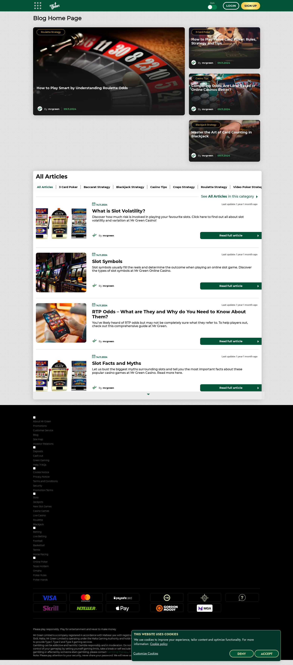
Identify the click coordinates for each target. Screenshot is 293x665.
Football (37, 540)
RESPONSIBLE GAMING (49, 447)
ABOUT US (42, 417)
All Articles (51, 177)
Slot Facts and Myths (116, 363)
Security (37, 485)
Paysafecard (122, 599)
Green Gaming (41, 460)
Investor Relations (43, 443)
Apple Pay (122, 609)
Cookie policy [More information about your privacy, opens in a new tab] (158, 644)
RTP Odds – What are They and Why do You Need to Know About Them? (169, 314)
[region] (206, 645)
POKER (40, 558)
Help (242, 599)
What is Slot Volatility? (118, 211)
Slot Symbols (107, 261)
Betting (37, 531)
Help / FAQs (39, 464)
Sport (39, 528)
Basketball (39, 545)
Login (231, 5)
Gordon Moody (167, 609)
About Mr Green (42, 421)
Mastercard (86, 599)
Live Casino (39, 515)
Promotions (40, 425)
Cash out (38, 455)
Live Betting (40, 536)
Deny (242, 654)
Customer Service (43, 430)
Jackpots (38, 502)
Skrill (49, 609)
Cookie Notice (41, 472)
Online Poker (40, 561)
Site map (38, 439)
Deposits (38, 451)
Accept (266, 654)
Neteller (86, 609)
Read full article (230, 235)
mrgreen (53, 109)
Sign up (250, 5)
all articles (45, 187)
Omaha (37, 570)
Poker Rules (40, 575)
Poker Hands (40, 579)
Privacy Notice (41, 476)
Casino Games (41, 510)
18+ (167, 599)
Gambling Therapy (117, 652)
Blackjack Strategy (206, 124)
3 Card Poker (203, 32)
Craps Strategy (184, 187)
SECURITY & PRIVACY (48, 468)
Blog (35, 434)
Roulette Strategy (51, 32)
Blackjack (38, 524)
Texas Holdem (41, 566)
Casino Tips (202, 78)
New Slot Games (42, 506)
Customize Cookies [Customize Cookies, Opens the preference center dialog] (145, 654)
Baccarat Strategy (97, 187)
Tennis (36, 549)
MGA (204, 609)
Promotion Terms (43, 490)
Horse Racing (40, 554)
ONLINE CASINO (45, 494)
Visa (49, 599)
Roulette (38, 519)
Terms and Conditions (45, 481)
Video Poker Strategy (248, 187)
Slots (35, 497)
